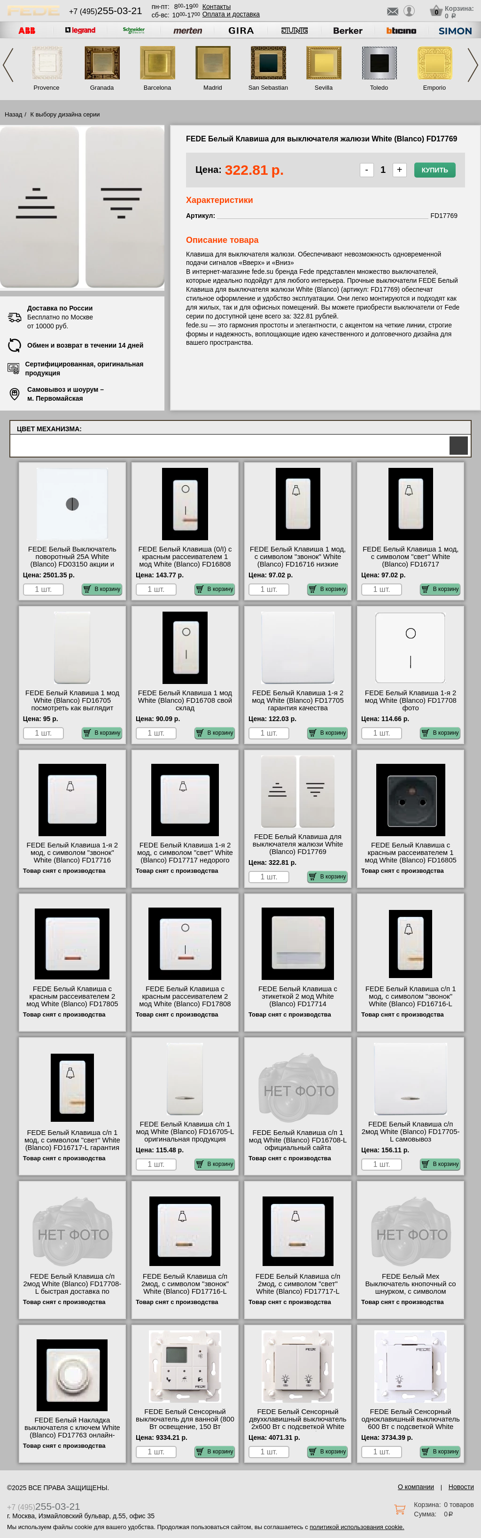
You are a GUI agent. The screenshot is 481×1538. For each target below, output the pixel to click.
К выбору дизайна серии (65, 114)
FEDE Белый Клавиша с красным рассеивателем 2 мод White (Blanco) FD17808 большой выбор (185, 1000)
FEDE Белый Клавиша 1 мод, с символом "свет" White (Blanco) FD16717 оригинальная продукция (410, 560)
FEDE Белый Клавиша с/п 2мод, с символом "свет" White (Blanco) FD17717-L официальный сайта (298, 1288)
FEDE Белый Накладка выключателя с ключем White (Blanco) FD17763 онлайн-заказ (72, 1431)
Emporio (434, 87)
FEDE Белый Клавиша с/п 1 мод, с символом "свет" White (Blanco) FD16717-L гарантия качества (72, 1144)
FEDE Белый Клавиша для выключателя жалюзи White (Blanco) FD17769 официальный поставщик (298, 848)
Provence (47, 87)
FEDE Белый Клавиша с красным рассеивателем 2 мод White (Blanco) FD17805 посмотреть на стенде (72, 1000)
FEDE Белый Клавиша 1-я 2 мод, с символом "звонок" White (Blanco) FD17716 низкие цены (72, 856)
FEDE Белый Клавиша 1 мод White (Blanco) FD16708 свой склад (185, 700)
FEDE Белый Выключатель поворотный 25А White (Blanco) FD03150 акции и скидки (72, 560)
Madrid (212, 87)
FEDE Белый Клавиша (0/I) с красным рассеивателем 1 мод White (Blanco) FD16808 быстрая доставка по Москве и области (185, 564)
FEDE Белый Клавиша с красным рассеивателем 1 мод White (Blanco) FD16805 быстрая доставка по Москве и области (410, 860)
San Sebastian (268, 87)
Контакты (216, 6)
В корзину (102, 589)
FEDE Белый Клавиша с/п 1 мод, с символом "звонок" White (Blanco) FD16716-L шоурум (410, 1000)
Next (473, 65)
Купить (435, 170)
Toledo (379, 87)
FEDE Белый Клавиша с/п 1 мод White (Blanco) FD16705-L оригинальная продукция (185, 1131)
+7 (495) (105, 12)
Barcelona (157, 87)
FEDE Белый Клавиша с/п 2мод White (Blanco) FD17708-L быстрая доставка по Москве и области (72, 1288)
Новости (461, 1487)
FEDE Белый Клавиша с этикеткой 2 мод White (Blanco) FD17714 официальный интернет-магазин (298, 1004)
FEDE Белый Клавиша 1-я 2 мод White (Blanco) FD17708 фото (410, 700)
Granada (102, 87)
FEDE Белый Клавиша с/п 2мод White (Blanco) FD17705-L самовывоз (411, 1131)
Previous (8, 65)
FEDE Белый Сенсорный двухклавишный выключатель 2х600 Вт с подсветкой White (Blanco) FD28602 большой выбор (297, 1426)
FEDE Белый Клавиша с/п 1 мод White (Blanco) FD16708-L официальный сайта (298, 1140)
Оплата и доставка (231, 14)
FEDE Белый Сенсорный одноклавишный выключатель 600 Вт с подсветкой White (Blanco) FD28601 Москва (410, 1423)
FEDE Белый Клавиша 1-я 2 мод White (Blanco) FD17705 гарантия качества (297, 700)
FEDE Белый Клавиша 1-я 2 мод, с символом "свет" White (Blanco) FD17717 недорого (185, 852)
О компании (416, 1487)
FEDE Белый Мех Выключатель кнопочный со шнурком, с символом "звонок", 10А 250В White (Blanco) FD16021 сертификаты (410, 1295)
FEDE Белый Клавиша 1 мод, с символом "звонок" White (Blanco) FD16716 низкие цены (298, 560)
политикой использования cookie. (357, 1526)
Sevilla (324, 87)
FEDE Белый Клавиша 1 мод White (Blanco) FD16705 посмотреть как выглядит (72, 700)
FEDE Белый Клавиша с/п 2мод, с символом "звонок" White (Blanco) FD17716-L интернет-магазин (185, 1288)
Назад (13, 114)
